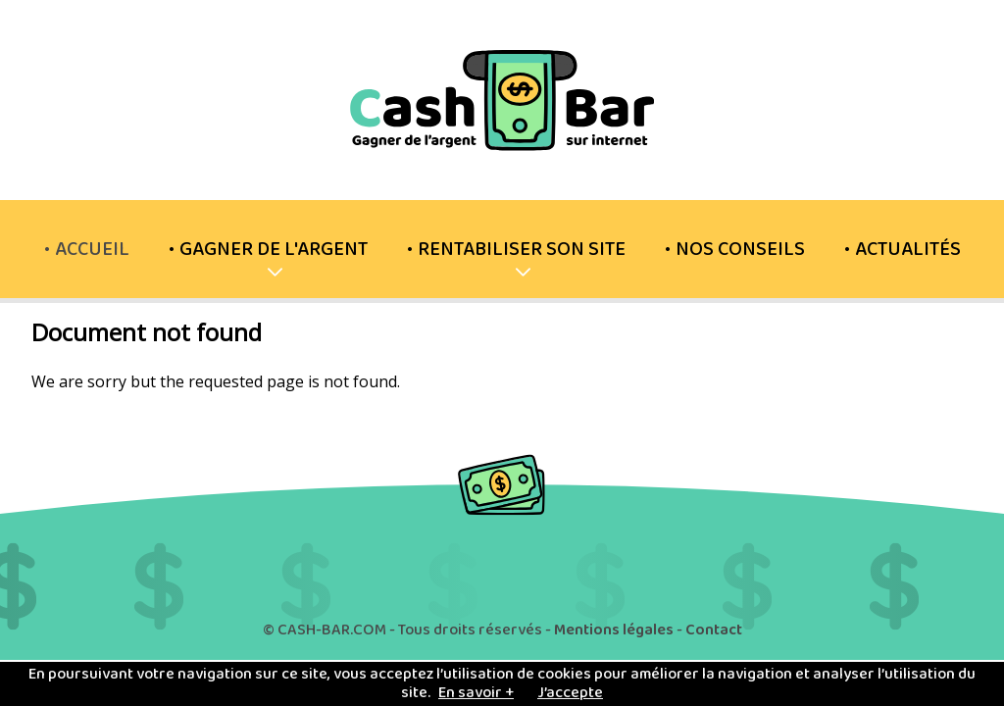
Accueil (92, 249)
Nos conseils (740, 249)
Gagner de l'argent (273, 258)
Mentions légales (614, 630)
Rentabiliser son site (522, 258)
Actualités (908, 249)
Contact (713, 630)
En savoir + (476, 693)
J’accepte (570, 693)
